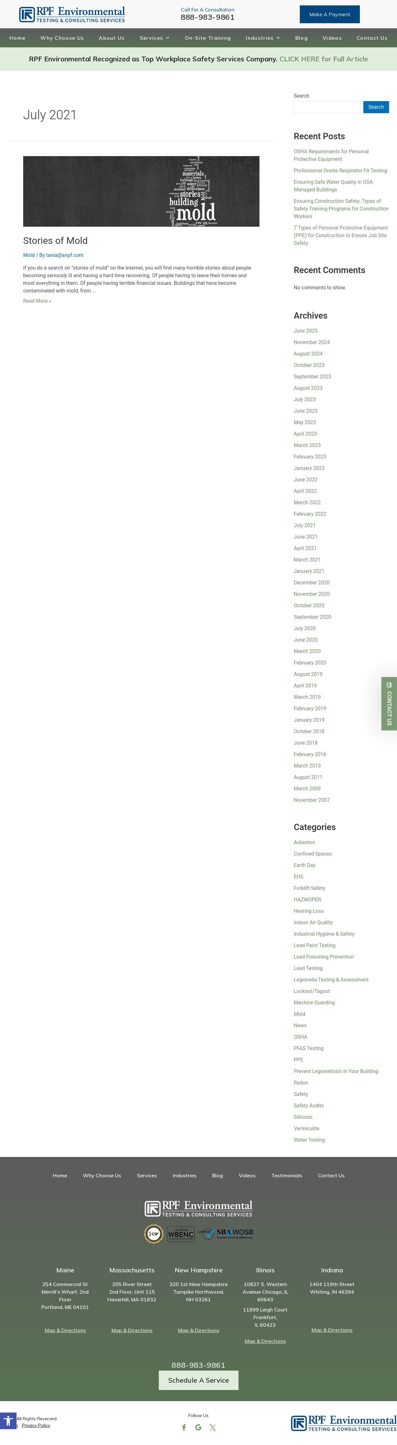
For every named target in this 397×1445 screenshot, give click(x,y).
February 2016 (310, 754)
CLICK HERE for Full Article (323, 59)
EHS (298, 877)
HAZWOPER (307, 900)
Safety (301, 1094)
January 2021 (309, 571)
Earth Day (304, 865)
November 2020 (312, 594)
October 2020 (309, 605)
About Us (111, 38)
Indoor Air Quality (314, 922)
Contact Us (372, 38)
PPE (298, 1060)
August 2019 (308, 674)
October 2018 (309, 731)
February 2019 (310, 708)
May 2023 (305, 422)
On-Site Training (208, 38)
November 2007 (312, 800)
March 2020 (307, 651)
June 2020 (306, 640)
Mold (29, 255)
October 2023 (309, 365)
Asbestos (304, 842)
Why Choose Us (62, 38)
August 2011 (308, 777)
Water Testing (309, 1140)
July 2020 (305, 628)
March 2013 (307, 766)
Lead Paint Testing (315, 945)
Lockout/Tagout (312, 991)
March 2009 (307, 789)
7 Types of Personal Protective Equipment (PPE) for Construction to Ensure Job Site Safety (341, 235)
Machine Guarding (314, 1003)
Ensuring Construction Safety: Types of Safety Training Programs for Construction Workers (341, 208)
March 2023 (307, 445)
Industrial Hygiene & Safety (324, 934)
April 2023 (305, 434)
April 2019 (305, 686)
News (300, 1025)
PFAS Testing (309, 1048)
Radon (301, 1083)
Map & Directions (65, 1330)
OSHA (300, 1037)
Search (301, 96)
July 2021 (305, 525)
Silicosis (303, 1117)
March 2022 (307, 502)
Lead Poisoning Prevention (324, 957)
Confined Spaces (313, 854)
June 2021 (306, 537)
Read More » (37, 301)
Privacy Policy (36, 1425)
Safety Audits (309, 1106)
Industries (263, 38)
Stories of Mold (55, 240)
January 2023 (309, 468)
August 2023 (308, 388)
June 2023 (306, 411)
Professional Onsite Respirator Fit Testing (340, 171)
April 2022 (305, 491)
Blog (301, 38)
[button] (8, 1421)
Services (155, 38)
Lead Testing (308, 968)
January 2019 (309, 720)
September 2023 (312, 377)
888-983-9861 (207, 17)
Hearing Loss (309, 911)
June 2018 (306, 743)
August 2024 (308, 354)
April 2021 (305, 548)
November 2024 (312, 342)
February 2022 (310, 514)
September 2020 (312, 617)
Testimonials (286, 1175)
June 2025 (306, 331)
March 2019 (307, 697)
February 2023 (310, 457)
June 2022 (306, 480)
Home (17, 38)
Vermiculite (306, 1128)
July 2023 (305, 399)
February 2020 (310, 663)
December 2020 (312, 583)
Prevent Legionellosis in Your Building (336, 1071)
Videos (332, 38)
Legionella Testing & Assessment (331, 980)
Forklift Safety (309, 888)
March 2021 (307, 560)
